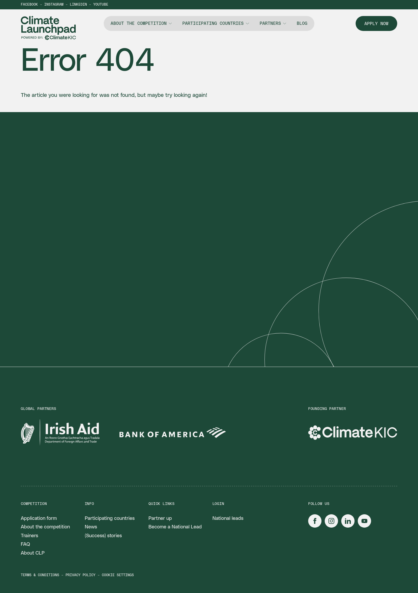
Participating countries (213, 23)
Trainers (29, 535)
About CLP (33, 553)
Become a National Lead (175, 527)
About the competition (139, 23)
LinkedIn (78, 4)
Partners (270, 23)
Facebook (29, 4)
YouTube (100, 4)
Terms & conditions (40, 575)
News (91, 527)
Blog (302, 23)
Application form (39, 518)
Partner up (160, 518)
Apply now (376, 24)
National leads (227, 518)
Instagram (53, 4)
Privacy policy (80, 575)
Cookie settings (118, 575)
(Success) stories (103, 535)
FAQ (25, 544)
